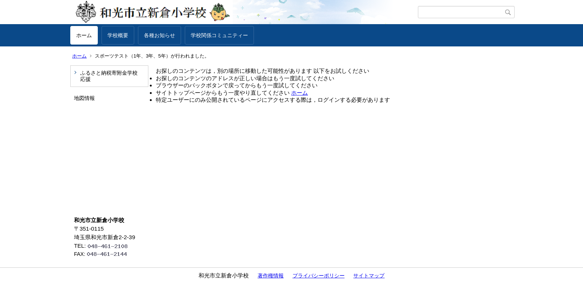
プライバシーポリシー (319, 276)
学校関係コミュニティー (219, 35)
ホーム (84, 35)
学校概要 (117, 35)
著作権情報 (271, 276)
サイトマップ (368, 276)
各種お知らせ (159, 35)
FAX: (103, 254)
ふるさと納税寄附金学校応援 (109, 76)
